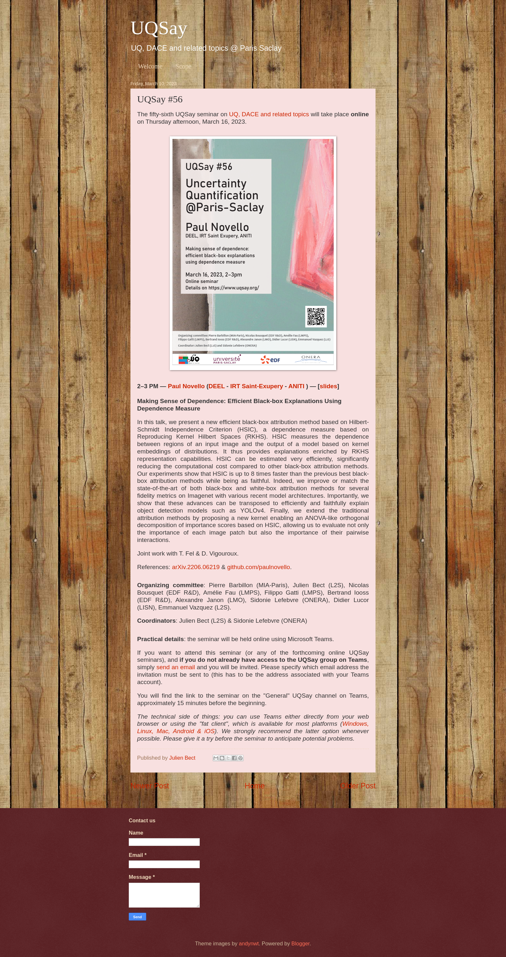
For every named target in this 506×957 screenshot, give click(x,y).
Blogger (300, 944)
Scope (183, 66)
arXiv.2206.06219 (196, 567)
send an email (176, 667)
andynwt (249, 944)
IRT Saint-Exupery (257, 386)
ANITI (297, 386)
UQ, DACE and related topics (269, 114)
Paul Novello (186, 386)
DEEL (216, 386)
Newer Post (149, 786)
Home (255, 786)
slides (328, 386)
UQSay (158, 27)
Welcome (150, 66)
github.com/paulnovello (258, 567)
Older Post (358, 786)
